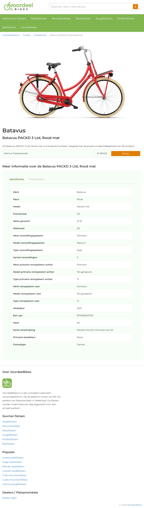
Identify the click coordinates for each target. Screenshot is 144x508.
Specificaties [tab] (17, 179)
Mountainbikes (61, 18)
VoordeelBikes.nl (11, 35)
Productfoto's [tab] (36, 179)
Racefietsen (83, 18)
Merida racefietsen (13, 466)
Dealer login (9, 497)
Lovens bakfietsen (13, 457)
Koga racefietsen (12, 461)
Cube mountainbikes (14, 479)
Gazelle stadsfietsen (14, 470)
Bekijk (125, 153)
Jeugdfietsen (104, 18)
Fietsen (27, 35)
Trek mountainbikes (14, 475)
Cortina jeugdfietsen (14, 484)
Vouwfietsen (29, 27)
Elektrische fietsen (14, 18)
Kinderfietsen (125, 18)
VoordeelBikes (134, 505)
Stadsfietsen (39, 18)
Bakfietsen (9, 27)
